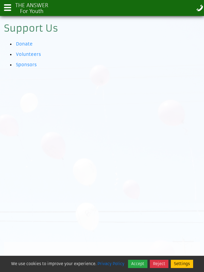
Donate (24, 44)
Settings (182, 263)
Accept (137, 263)
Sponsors (26, 64)
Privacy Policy (110, 263)
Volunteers (28, 54)
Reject (159, 263)
